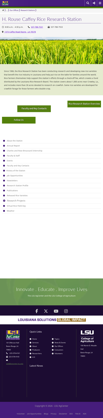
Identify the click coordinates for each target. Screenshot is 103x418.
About (33, 346)
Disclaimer (63, 413)
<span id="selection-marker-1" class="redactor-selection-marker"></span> (39, 240)
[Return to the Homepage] (3, 10)
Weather (10, 211)
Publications (12, 190)
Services (34, 342)
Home (33, 339)
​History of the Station (15, 170)
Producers (35, 350)
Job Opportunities (15, 175)
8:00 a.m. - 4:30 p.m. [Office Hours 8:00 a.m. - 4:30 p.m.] (12, 27)
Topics (55, 339)
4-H (32, 357)
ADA (84, 413)
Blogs (46, 413)
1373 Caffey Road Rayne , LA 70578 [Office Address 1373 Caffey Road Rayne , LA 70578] (20, 32)
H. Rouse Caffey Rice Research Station (42, 19)
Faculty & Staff (13, 155)
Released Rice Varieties (17, 195)
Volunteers (57, 353)
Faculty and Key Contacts (18, 165)
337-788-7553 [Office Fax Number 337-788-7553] (55, 27)
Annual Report (13, 145)
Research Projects (16, 200)
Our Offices (14, 10)
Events (10, 160)
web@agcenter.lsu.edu (14, 364)
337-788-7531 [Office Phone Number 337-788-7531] (37, 27)
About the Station (15, 140)
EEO (71, 413)
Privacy (53, 413)
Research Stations (28, 10)
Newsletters (12, 180)
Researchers (36, 353)
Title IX (77, 413)
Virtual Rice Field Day (16, 206)
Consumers (57, 350)
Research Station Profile (17, 185)
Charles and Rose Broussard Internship (24, 150)
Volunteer (21, 413)
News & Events (59, 342)
